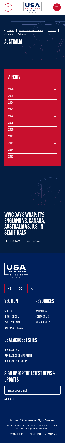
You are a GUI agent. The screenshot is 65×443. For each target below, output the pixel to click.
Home (10, 30)
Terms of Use (34, 433)
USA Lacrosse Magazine (18, 356)
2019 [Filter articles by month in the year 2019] (10, 136)
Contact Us (42, 316)
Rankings (41, 311)
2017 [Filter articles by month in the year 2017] (10, 150)
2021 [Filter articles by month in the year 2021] (10, 123)
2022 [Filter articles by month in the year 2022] (10, 116)
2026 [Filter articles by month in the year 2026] (11, 89)
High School (11, 316)
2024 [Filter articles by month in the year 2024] (11, 102)
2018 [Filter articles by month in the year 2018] (10, 143)
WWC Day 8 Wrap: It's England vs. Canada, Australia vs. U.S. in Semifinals (24, 224)
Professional (12, 322)
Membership (42, 322)
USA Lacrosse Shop (15, 361)
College (9, 311)
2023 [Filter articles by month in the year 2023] (10, 109)
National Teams (13, 328)
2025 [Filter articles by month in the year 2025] (10, 96)
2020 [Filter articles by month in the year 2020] (11, 129)
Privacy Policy (15, 433)
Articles (52, 30)
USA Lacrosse (12, 350)
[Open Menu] (57, 7)
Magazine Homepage (31, 30)
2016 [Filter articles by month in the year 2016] (10, 156)
